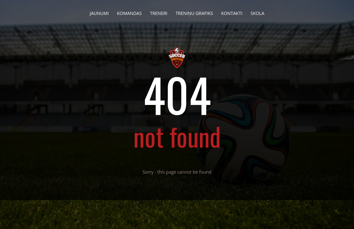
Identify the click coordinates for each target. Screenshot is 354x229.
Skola (257, 11)
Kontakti (232, 11)
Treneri (158, 11)
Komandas (129, 11)
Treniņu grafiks (194, 11)
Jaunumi (99, 11)
